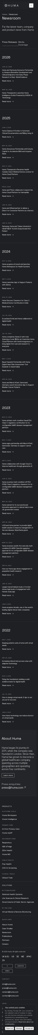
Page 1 (11, 14)
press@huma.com (12, 787)
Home (4, 14)
